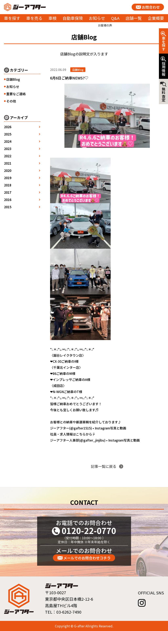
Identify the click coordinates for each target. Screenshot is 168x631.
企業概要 (156, 18)
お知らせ (97, 18)
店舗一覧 (134, 18)
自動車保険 (73, 18)
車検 (52, 18)
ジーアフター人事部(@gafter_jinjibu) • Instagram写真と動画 (95, 440)
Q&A (115, 18)
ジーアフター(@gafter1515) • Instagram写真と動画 (88, 428)
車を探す (12, 18)
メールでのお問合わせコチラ (87, 557)
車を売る (34, 18)
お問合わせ (151, 7)
